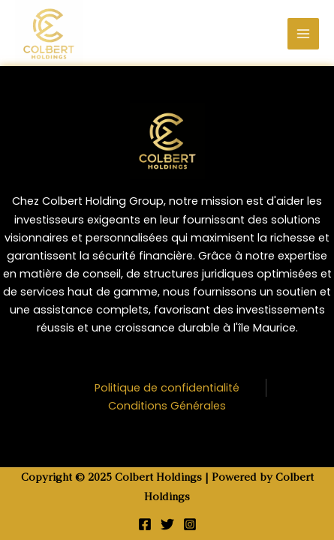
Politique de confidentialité (167, 387)
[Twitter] (167, 524)
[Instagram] (190, 524)
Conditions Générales (167, 405)
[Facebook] (145, 524)
